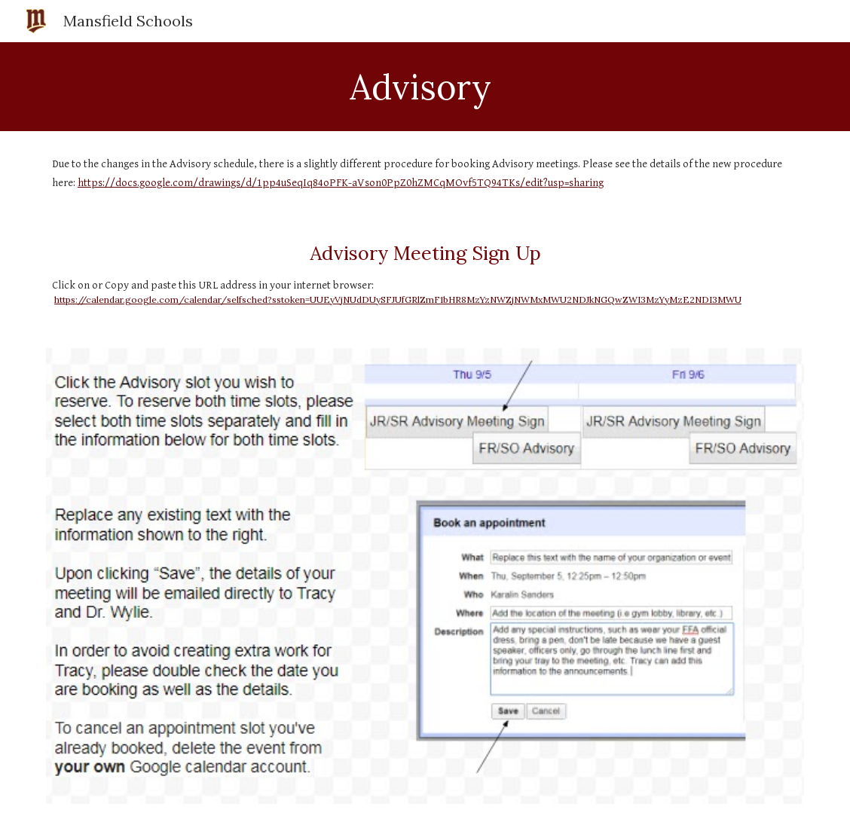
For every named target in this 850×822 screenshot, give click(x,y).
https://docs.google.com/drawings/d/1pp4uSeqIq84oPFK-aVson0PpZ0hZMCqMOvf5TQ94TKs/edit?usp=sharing (341, 182)
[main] (425, 86)
